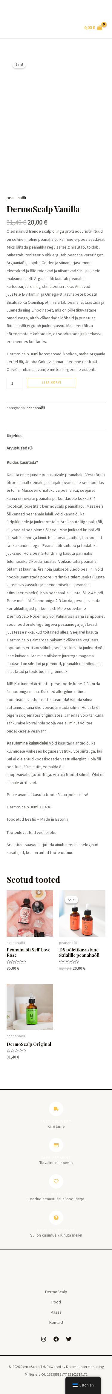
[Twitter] (68, 1339)
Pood (56, 1302)
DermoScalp (56, 1291)
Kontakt (56, 1322)
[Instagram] (43, 1339)
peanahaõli (16, 197)
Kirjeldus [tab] (14, 435)
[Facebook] (56, 1339)
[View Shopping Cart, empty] (93, 27)
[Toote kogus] (14, 383)
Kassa (56, 1312)
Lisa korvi (52, 382)
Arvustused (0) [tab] (20, 448)
